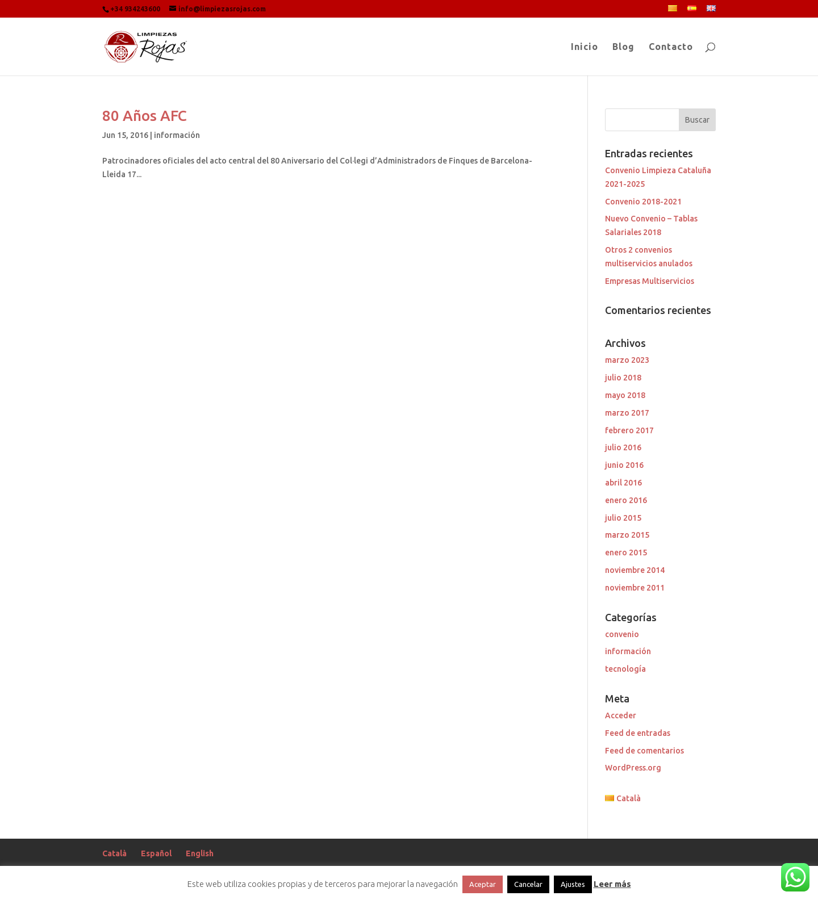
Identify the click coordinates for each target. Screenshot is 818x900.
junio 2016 (624, 465)
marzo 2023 (627, 360)
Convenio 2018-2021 (643, 201)
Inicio (584, 47)
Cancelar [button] (528, 884)
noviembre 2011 (635, 587)
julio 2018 (623, 377)
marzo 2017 (627, 412)
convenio (622, 634)
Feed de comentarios (644, 750)
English (200, 853)
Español (156, 853)
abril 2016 (623, 482)
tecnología (625, 668)
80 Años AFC (144, 115)
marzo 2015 (627, 534)
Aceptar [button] (482, 884)
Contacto (671, 47)
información (177, 135)
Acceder (620, 715)
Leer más (612, 884)
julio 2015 (623, 517)
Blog (623, 47)
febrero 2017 (629, 430)
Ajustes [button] (573, 884)
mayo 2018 (625, 395)
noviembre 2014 (635, 570)
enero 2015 (626, 552)
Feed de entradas (637, 733)
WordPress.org (633, 767)
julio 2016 (623, 447)
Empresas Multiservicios (649, 281)
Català (114, 853)
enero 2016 (626, 500)
